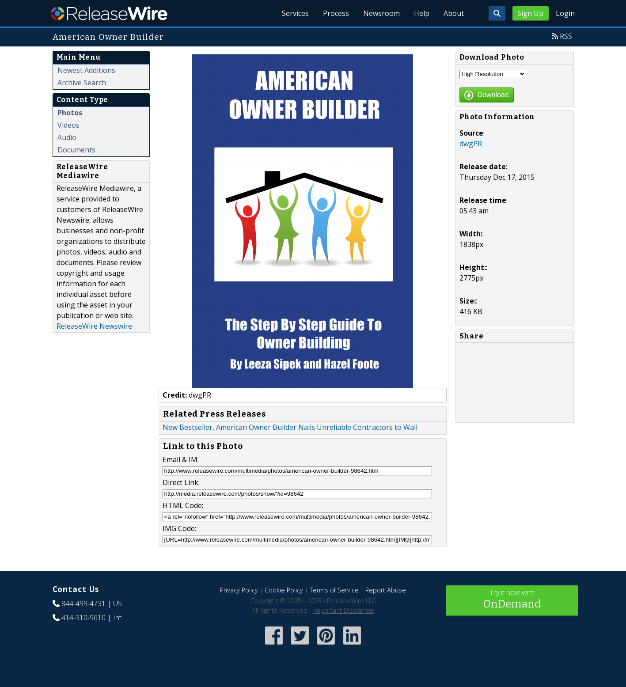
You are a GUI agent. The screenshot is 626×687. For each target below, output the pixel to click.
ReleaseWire (109, 13)
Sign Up (530, 13)
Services (295, 13)
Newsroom (381, 13)
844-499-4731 (83, 603)
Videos (68, 125)
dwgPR (470, 143)
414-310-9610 (83, 617)
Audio (66, 137)
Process (336, 13)
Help (421, 13)
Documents (76, 150)
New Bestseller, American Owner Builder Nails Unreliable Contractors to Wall (290, 427)
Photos (69, 113)
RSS (566, 36)
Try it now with (512, 600)
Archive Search (81, 82)
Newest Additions (86, 70)
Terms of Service (334, 590)
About (454, 13)
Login (565, 13)
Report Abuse (385, 590)
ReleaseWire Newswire (94, 326)
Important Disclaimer (343, 610)
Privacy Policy (239, 590)
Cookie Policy (284, 590)
